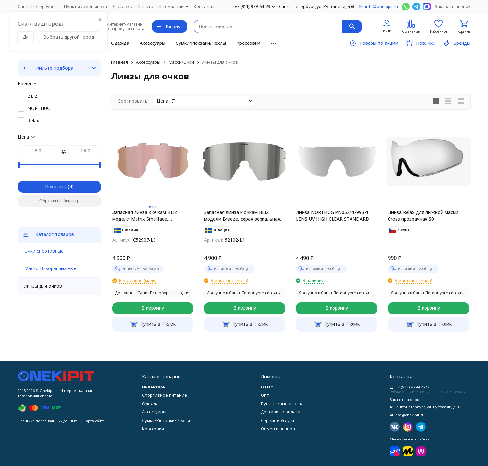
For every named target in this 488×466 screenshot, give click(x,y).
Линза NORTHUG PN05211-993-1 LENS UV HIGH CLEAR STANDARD (332, 215)
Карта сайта (94, 420)
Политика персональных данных (47, 420)
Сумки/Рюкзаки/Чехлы (201, 43)
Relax (33, 120)
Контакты (204, 6)
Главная (119, 62)
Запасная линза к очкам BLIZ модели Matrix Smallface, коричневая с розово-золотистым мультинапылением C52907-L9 (151, 215)
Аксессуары (152, 43)
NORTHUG (38, 108)
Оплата (145, 6)
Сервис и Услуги (277, 420)
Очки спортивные (43, 251)
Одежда (120, 43)
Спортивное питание (164, 395)
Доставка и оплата (280, 412)
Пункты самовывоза (85, 6)
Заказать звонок (453, 6)
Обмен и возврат (279, 429)
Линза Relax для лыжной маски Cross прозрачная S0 (423, 215)
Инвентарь (154, 387)
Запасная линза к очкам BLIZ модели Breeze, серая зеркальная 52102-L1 (242, 215)
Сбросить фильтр (59, 201)
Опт (265, 395)
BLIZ (32, 96)
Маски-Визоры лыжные (50, 268)
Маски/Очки (181, 62)
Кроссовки (248, 43)
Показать (55, 186)
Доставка (122, 6)
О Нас (267, 387)
